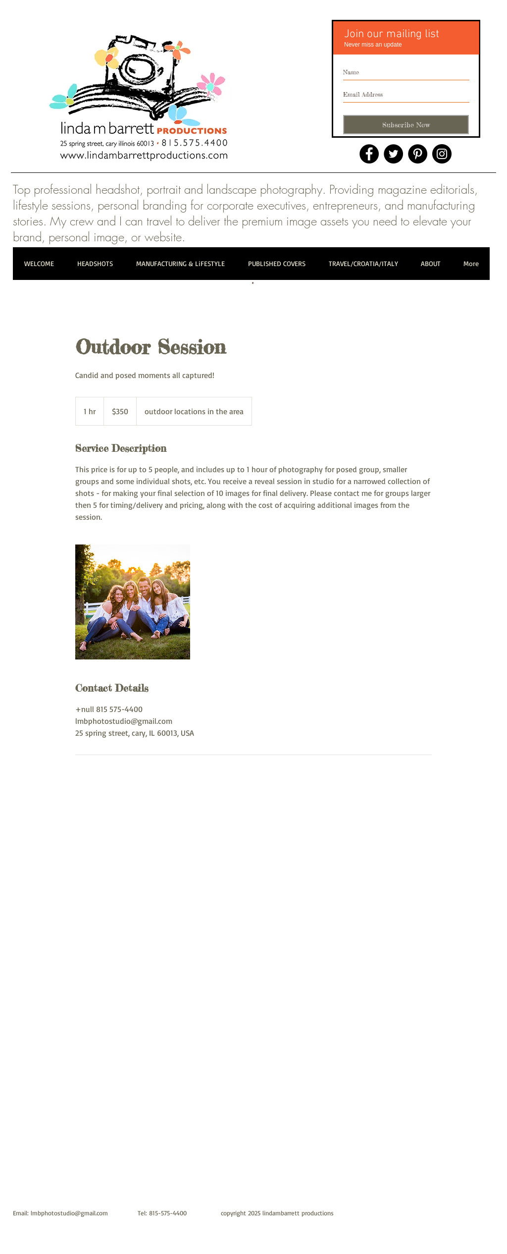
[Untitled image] (132, 602)
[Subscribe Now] (406, 124)
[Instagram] (442, 154)
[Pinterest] (417, 154)
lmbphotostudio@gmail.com (69, 1213)
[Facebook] (369, 154)
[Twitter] (393, 154)
